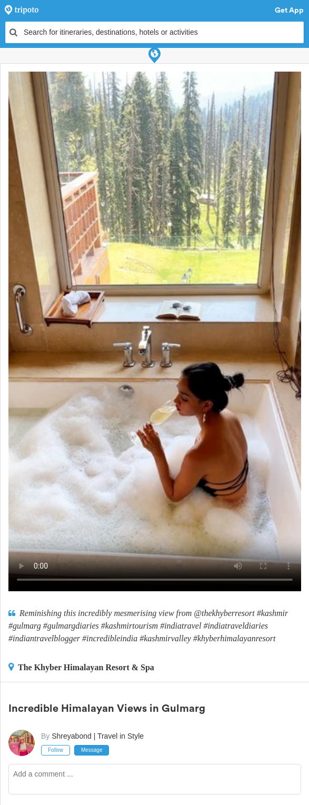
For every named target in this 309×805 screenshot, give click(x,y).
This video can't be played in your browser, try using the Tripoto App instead (154, 331)
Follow (55, 750)
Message (92, 750)
